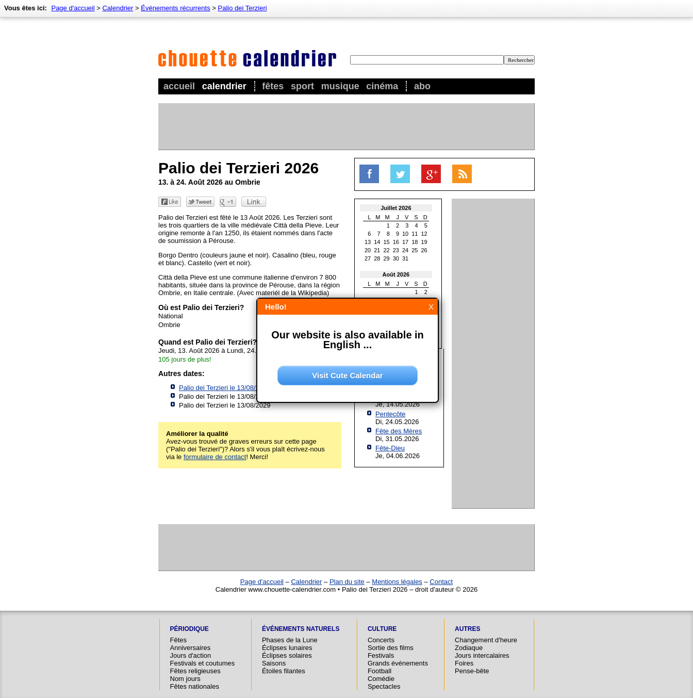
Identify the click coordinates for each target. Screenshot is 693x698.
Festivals (381, 655)
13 (368, 242)
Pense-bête (472, 671)
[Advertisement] (346, 126)
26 (424, 250)
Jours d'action (190, 655)
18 (414, 242)
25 (414, 250)
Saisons (274, 663)
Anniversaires (190, 648)
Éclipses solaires (287, 655)
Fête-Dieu (390, 448)
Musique (340, 86)
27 (368, 258)
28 (377, 258)
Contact (441, 582)
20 (368, 250)
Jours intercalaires (482, 655)
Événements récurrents (175, 8)
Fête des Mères (398, 431)
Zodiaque (469, 648)
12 (424, 234)
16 (396, 242)
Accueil (179, 86)
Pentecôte (390, 414)
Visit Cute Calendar (347, 375)
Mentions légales (397, 582)
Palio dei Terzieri (242, 8)
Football (379, 671)
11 (414, 234)
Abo (422, 86)
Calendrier (224, 86)
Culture (382, 628)
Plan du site (347, 582)
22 (387, 250)
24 (405, 250)
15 (387, 242)
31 (405, 258)
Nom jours (185, 679)
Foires (464, 663)
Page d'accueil (72, 8)
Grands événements (398, 663)
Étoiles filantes (283, 671)
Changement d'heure (486, 640)
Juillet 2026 (396, 208)
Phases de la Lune (290, 640)
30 (396, 258)
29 (387, 258)
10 (405, 234)
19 (424, 242)
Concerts (381, 640)
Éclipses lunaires (287, 648)
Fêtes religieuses (195, 671)
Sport (302, 86)
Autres (467, 628)
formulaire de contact (215, 457)
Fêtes (273, 86)
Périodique (189, 628)
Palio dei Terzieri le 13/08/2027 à (239, 388)
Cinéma (382, 86)
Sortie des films (391, 648)
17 (405, 242)
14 (377, 242)
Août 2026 (396, 274)
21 (377, 250)
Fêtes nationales (194, 686)
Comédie (381, 679)
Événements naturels (300, 628)
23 (396, 250)
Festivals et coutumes (202, 663)
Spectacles (384, 686)
